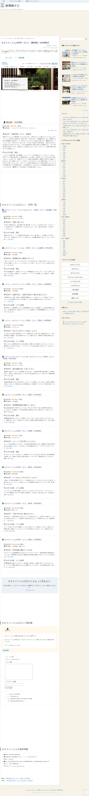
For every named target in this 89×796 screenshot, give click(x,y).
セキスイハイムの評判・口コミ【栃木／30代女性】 (23, 467)
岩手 (64, 150)
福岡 (64, 241)
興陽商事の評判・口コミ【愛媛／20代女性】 (74, 133)
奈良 (64, 212)
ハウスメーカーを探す (15, 1)
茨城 (64, 163)
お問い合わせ (53, 790)
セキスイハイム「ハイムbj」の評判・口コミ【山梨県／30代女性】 (28, 248)
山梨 (64, 189)
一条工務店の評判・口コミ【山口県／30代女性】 (19, 780)
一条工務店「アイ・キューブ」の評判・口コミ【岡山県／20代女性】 (79, 51)
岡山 (64, 223)
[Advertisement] (44, 22)
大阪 (64, 208)
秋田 (64, 154)
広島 (64, 225)
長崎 (64, 245)
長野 (64, 191)
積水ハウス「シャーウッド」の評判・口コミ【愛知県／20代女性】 (79, 64)
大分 (64, 249)
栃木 (64, 165)
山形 (64, 156)
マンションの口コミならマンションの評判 (75, 321)
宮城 (64, 152)
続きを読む (9, 229)
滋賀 (64, 204)
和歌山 (64, 214)
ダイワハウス (75, 273)
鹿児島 (64, 253)
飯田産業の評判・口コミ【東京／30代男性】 (18, 778)
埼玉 (64, 169)
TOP (3, 1)
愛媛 (64, 234)
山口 (64, 227)
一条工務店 (75, 289)
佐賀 (64, 243)
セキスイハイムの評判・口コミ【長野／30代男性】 (23, 431)
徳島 (64, 229)
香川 (64, 231)
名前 (30, 682)
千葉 (64, 171)
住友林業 (75, 294)
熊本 (64, 247)
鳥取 (64, 219)
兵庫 (64, 210)
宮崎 (64, 251)
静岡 (64, 195)
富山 (64, 183)
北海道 (64, 146)
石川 (64, 185)
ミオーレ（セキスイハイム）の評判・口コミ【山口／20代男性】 (28, 284)
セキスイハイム (54, 47)
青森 (64, 148)
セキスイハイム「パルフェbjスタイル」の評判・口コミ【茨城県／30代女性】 (79, 87)
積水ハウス (75, 298)
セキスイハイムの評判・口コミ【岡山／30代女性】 (23, 395)
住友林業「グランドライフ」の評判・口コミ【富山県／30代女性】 (79, 99)
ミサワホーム (75, 285)
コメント (19, 57)
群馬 (64, 167)
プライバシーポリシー (31, 790)
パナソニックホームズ (75, 277)
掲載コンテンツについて (32, 1)
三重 (64, 202)
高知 (64, 236)
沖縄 (64, 255)
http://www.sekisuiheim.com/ (18, 766)
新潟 (64, 180)
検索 (86, 39)
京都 (64, 206)
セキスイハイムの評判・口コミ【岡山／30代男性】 (23, 540)
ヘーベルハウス (75, 281)
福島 (64, 158)
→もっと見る (84, 110)
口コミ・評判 (8, 57)
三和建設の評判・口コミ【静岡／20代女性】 (74, 125)
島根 (64, 221)
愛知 (64, 197)
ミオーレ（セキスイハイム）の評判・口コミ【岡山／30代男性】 (28, 320)
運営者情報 (60, 790)
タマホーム (75, 269)
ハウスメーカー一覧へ (75, 302)
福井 (64, 187)
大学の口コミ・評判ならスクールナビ (74, 323)
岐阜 (64, 193)
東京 (64, 173)
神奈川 (64, 176)
